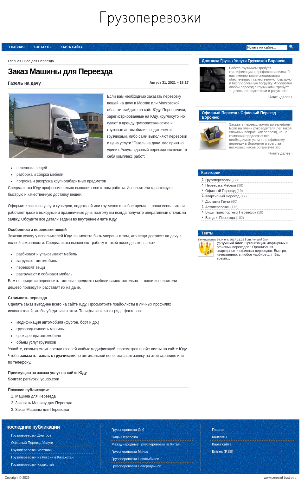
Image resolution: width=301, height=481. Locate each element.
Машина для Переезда (35, 396)
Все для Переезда (39, 61)
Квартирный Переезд (222, 196)
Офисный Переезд (220, 191)
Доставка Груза (217, 201)
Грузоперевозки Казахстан (32, 464)
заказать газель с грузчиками (48, 355)
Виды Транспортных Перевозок (230, 212)
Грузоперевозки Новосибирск (135, 459)
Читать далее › (280, 97)
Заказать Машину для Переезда (43, 403)
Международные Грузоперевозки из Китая (146, 444)
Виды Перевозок (125, 437)
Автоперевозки (217, 207)
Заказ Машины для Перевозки (42, 409)
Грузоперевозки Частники (31, 450)
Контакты (43, 47)
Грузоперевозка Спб (128, 430)
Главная (17, 47)
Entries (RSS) (222, 451)
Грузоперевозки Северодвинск (136, 466)
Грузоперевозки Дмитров (31, 435)
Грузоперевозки (218, 180)
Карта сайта (72, 47)
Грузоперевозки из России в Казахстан (42, 457)
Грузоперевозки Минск (130, 451)
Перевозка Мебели (220, 185)
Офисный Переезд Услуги (32, 443)
